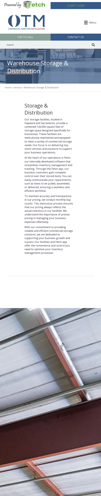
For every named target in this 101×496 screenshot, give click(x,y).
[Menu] (90, 22)
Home (8, 87)
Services (17, 87)
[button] (76, 5)
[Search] (93, 45)
